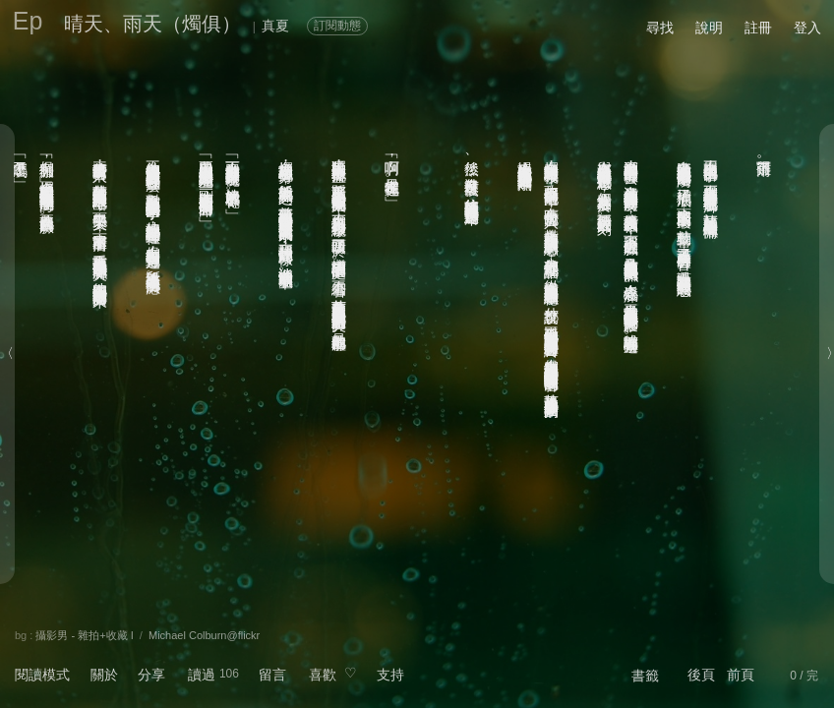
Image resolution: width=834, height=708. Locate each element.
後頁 (701, 674)
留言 (272, 674)
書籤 (645, 675)
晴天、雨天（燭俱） (152, 23)
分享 (151, 674)
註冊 (758, 27)
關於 (104, 674)
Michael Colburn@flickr (204, 635)
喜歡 (322, 674)
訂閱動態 (337, 25)
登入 (807, 27)
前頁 (740, 674)
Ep (28, 20)
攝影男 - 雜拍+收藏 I (84, 635)
